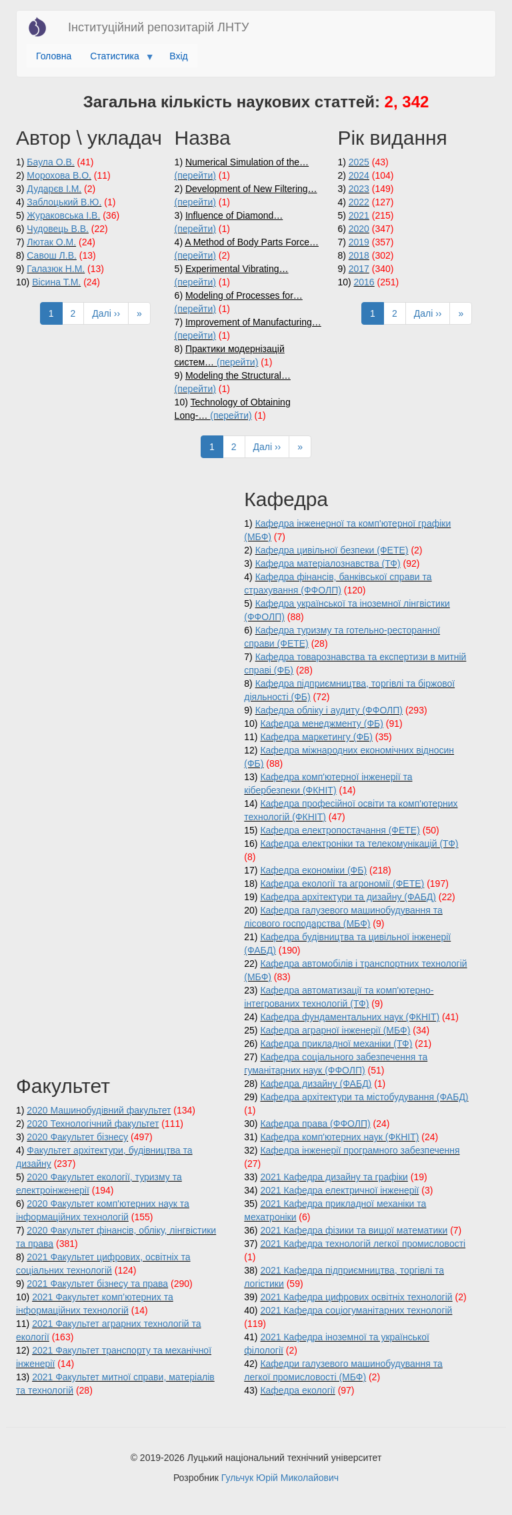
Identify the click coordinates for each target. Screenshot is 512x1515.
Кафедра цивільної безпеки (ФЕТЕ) (332, 550)
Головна (53, 56)
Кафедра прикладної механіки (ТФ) (336, 1043)
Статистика (117, 59)
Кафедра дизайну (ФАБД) (315, 1083)
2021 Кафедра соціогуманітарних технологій (356, 1310)
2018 (359, 255)
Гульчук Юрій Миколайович (280, 1477)
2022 (359, 202)
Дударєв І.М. (54, 188)
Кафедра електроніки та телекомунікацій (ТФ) (359, 843)
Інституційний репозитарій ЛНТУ (158, 27)
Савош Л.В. (52, 255)
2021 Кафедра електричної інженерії (339, 1190)
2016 (364, 282)
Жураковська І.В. (63, 215)
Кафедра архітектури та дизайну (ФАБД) (348, 897)
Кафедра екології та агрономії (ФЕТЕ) (342, 883)
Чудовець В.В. (58, 228)
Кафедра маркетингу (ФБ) (316, 736)
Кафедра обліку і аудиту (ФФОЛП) (329, 710)
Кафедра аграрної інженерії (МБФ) (335, 1030)
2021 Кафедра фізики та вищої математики (353, 1230)
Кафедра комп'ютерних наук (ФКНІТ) (339, 1137)
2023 (359, 188)
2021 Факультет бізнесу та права (97, 1283)
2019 (359, 242)
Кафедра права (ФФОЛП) (315, 1123)
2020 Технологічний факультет (93, 1123)
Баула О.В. (50, 162)
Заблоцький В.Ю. (64, 202)
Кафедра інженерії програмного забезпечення (359, 1150)
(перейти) (195, 175)
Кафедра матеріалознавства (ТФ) (328, 563)
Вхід (178, 56)
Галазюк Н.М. (56, 268)
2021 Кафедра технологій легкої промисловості (362, 1243)
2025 (359, 162)
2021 (359, 215)
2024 (359, 175)
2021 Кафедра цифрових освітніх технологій (356, 1297)
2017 (359, 268)
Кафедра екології (297, 1390)
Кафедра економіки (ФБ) (313, 870)
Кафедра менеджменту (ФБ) (321, 723)
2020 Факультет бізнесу (77, 1137)
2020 (359, 228)
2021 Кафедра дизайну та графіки (333, 1177)
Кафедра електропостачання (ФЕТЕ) (339, 830)
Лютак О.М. (51, 242)
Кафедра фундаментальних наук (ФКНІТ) (349, 1017)
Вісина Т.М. (56, 282)
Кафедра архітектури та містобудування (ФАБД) (364, 1097)
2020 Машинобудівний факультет (99, 1110)
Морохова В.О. (59, 175)
